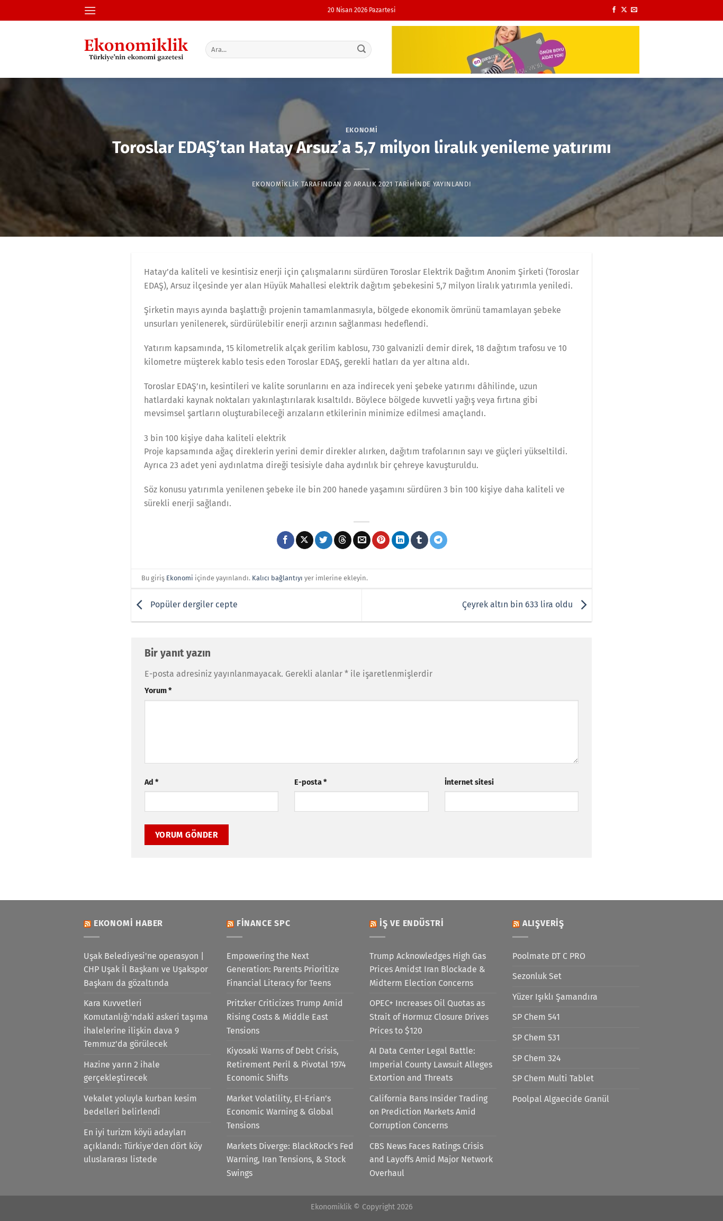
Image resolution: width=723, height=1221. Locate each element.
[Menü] (90, 10)
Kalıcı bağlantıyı (277, 578)
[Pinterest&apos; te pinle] (381, 540)
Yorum (157, 690)
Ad (151, 782)
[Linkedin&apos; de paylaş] (400, 540)
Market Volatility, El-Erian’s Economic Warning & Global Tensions (280, 1111)
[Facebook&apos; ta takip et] (614, 10)
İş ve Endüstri (411, 923)
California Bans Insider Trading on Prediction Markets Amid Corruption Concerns (428, 1111)
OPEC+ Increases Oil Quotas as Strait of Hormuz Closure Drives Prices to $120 (429, 1016)
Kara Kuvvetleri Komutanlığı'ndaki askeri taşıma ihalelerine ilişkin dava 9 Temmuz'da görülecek (146, 1023)
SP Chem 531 (536, 1038)
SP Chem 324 (536, 1058)
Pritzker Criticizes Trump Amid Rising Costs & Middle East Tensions (285, 1016)
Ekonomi (362, 130)
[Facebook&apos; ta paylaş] (285, 540)
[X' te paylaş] (304, 540)
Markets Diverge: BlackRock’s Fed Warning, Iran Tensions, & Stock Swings (290, 1159)
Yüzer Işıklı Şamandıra (555, 997)
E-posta (310, 782)
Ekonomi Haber (128, 923)
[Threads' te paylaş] (342, 540)
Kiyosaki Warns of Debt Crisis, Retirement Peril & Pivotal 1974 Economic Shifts (286, 1064)
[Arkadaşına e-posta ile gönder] (361, 540)
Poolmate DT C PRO (548, 956)
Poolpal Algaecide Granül (560, 1099)
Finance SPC (264, 923)
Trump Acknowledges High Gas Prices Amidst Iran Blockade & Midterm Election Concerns (427, 969)
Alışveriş (543, 923)
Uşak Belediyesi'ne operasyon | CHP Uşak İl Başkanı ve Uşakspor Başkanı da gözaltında (146, 969)
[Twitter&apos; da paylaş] (323, 540)
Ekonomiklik (275, 184)
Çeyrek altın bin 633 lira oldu (527, 604)
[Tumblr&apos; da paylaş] (419, 540)
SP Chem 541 (536, 1017)
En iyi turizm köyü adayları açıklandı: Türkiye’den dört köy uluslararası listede (143, 1145)
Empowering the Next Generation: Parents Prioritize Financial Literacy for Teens (283, 969)
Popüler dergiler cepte (184, 604)
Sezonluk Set (537, 976)
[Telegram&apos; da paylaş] (438, 540)
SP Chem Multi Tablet (553, 1078)
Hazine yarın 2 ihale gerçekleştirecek (122, 1071)
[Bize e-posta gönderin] (634, 10)
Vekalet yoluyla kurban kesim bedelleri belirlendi (140, 1105)
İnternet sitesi (469, 782)
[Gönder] (362, 49)
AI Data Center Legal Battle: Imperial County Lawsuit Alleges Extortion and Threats (430, 1064)
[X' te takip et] (624, 10)
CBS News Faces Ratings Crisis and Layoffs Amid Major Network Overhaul (431, 1159)
